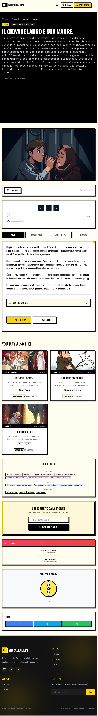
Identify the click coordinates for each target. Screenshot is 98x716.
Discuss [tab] (83, 235)
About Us (5, 684)
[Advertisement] (49, 98)
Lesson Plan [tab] (36, 235)
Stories (14, 19)
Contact (5, 689)
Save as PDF (44, 319)
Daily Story (56, 659)
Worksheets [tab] (60, 235)
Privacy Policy (65, 708)
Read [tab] (13, 235)
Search (54, 664)
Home (5, 19)
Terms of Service (78, 708)
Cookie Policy (91, 708)
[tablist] (48, 235)
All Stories (56, 654)
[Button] (41, 208)
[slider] (8, 214)
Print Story (19, 319)
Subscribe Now (48, 527)
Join (90, 692)
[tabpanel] (48, 284)
